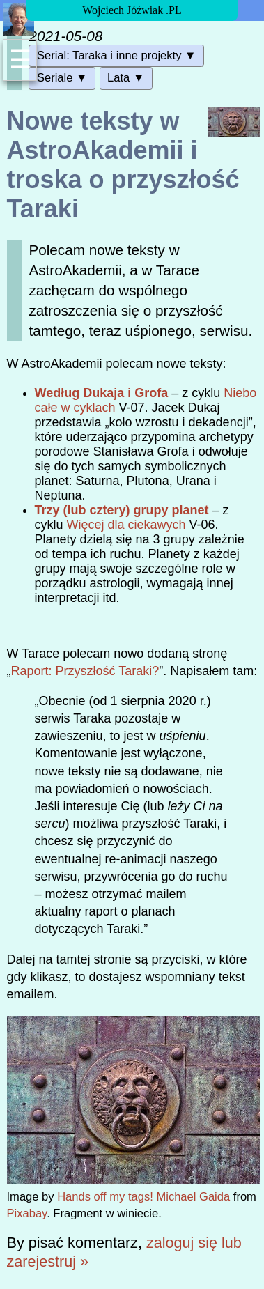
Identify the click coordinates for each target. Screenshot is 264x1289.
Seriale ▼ (62, 77)
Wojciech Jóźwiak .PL (131, 10)
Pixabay (27, 1213)
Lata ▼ (125, 77)
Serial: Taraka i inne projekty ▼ (116, 55)
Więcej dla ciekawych (126, 525)
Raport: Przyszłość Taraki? (85, 671)
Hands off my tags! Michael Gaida (143, 1196)
